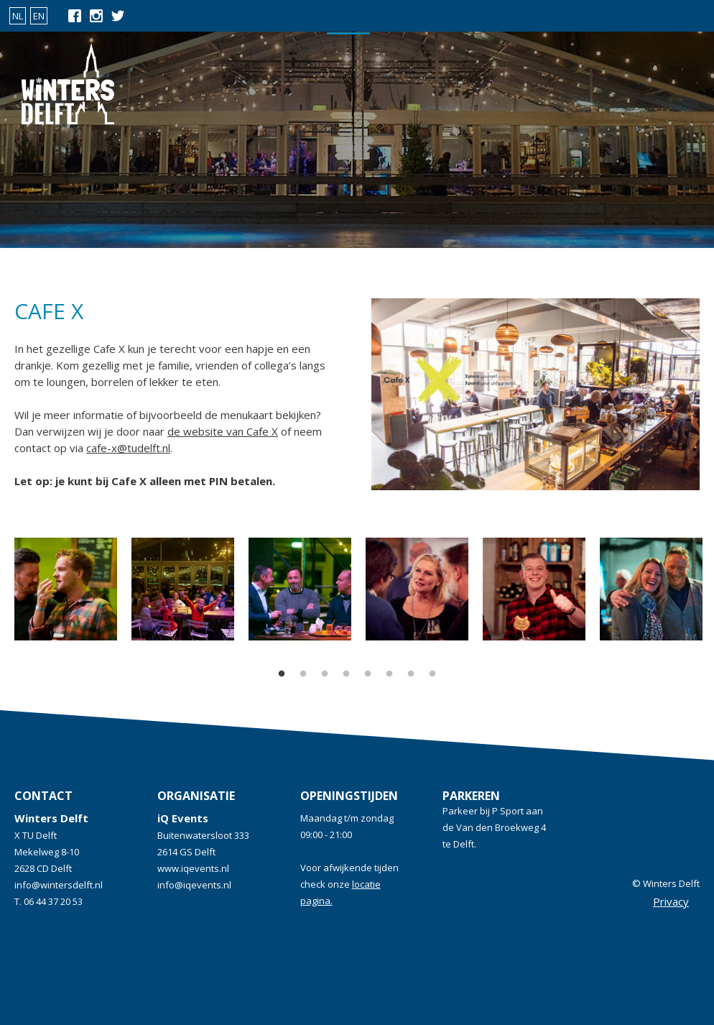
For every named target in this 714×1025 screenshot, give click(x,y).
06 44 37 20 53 (53, 901)
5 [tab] (368, 674)
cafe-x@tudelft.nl (128, 448)
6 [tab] (389, 674)
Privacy (671, 901)
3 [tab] (324, 674)
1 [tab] (281, 674)
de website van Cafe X (222, 431)
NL (17, 15)
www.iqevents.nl (193, 868)
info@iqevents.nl (194, 884)
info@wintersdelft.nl (58, 884)
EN (39, 15)
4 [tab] (346, 674)
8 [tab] (432, 674)
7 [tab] (411, 674)
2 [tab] (303, 674)
